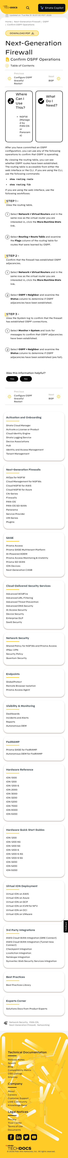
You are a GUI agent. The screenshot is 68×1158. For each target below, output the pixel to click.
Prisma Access (14, 545)
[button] (66, 926)
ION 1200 (11, 781)
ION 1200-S (12, 785)
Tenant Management (17, 453)
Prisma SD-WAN (15, 562)
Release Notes (16, 1059)
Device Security (15, 614)
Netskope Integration (18, 957)
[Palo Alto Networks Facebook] (11, 1139)
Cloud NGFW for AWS (18, 485)
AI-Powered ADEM (16, 554)
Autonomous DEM (16, 725)
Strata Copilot (51, 8)
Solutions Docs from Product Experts (26, 1008)
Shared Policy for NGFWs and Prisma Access (31, 646)
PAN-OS (11, 501)
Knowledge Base (17, 1105)
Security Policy (14, 654)
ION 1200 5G (13, 846)
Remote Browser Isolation (21, 686)
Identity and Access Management (25, 449)
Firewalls (11, 497)
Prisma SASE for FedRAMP (21, 749)
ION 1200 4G (13, 842)
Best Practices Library (18, 985)
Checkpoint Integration (19, 949)
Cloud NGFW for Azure (19, 489)
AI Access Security (16, 610)
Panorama (12, 509)
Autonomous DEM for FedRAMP (24, 753)
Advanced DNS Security (19, 606)
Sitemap (12, 1077)
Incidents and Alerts (17, 717)
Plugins (10, 522)
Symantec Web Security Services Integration (31, 961)
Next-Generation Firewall (27, 21)
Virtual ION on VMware (19, 914)
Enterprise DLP (14, 618)
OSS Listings (15, 1073)
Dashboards (13, 713)
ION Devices (13, 566)
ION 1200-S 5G (14, 858)
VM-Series (12, 518)
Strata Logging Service (18, 437)
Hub (8, 445)
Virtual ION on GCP (17, 902)
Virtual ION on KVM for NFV (22, 906)
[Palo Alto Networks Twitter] (26, 1139)
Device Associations (17, 441)
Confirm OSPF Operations (20, 24)
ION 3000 (11, 793)
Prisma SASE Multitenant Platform (25, 549)
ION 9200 (11, 814)
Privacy (12, 1119)
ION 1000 (11, 777)
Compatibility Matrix (19, 1070)
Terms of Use (15, 1126)
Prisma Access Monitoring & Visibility (27, 558)
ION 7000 (11, 806)
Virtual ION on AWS (17, 894)
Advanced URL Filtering (19, 598)
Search (12, 1063)
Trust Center (15, 1123)
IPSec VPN (12, 650)
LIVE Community (17, 1101)
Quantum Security (16, 658)
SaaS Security (14, 622)
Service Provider (15, 514)
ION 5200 (11, 801)
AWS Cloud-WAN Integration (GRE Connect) (31, 938)
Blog (10, 1066)
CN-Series (12, 493)
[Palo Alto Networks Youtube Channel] (34, 1139)
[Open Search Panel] (28, 7)
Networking (43, 1025)
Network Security (18, 1022)
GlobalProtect (14, 681)
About (11, 1091)
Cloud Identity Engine (18, 433)
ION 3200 (11, 797)
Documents (14, 1130)
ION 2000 (11, 789)
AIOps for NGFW (15, 477)
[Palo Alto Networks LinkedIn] (19, 1139)
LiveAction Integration (18, 953)
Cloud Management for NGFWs (23, 481)
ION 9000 (11, 810)
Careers (12, 1094)
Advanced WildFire (17, 594)
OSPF (46, 21)
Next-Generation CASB (19, 570)
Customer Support (18, 1098)
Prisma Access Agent (18, 690)
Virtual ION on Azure (17, 898)
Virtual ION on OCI (16, 910)
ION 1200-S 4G (14, 854)
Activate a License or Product (22, 429)
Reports (10, 721)
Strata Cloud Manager (18, 425)
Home (8, 21)
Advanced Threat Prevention (22, 602)
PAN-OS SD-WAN (16, 505)
